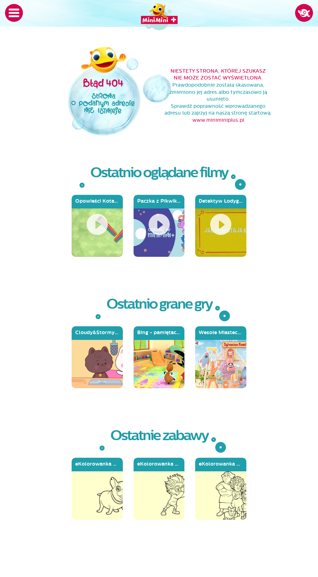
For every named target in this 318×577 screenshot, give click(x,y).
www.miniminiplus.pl (218, 120)
